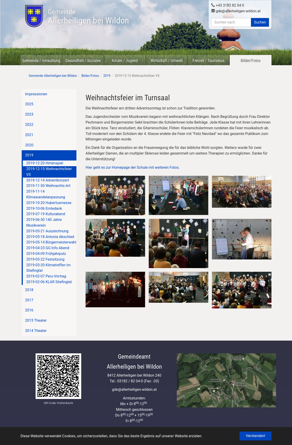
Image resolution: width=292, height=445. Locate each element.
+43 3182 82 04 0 (227, 5)
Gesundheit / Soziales (83, 60)
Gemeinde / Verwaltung (41, 60)
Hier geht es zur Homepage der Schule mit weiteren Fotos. (133, 167)
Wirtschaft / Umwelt (167, 60)
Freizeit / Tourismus (208, 60)
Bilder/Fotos (251, 60)
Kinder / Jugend (125, 60)
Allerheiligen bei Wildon (88, 17)
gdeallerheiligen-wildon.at (236, 10)
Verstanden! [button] (255, 436)
